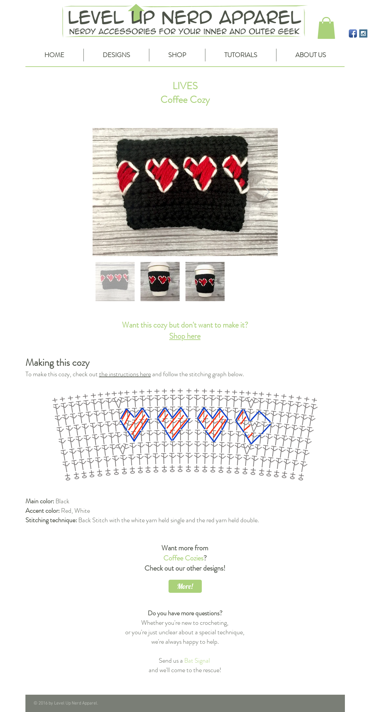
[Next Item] (266, 192)
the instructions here (125, 374)
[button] (326, 28)
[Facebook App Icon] (353, 33)
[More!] (185, 586)
